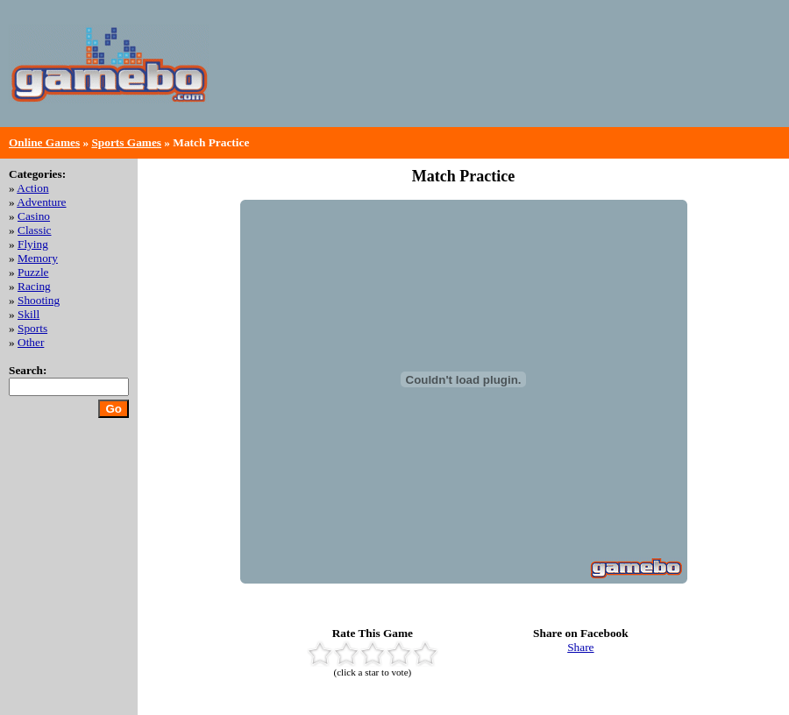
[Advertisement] (707, 63)
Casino (34, 216)
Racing (34, 286)
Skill (28, 314)
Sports (32, 328)
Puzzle (33, 272)
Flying (33, 244)
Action (32, 188)
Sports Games (126, 142)
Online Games (44, 142)
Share (580, 647)
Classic (35, 230)
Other (31, 342)
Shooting (39, 300)
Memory (38, 258)
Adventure (41, 202)
